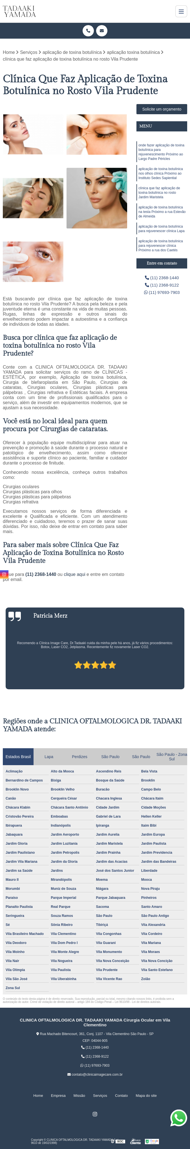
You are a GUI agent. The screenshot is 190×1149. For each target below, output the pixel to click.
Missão (79, 1095)
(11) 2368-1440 (41, 574)
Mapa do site (146, 1095)
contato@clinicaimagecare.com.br (95, 1075)
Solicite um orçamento (162, 109)
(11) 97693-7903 (162, 294)
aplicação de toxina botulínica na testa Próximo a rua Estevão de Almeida (161, 219)
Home (38, 1095)
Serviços (100, 1095)
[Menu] (181, 11)
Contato (121, 1095)
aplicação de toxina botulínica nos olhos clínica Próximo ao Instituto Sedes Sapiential (160, 177)
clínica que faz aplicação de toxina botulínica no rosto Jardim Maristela (159, 198)
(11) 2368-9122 (161, 286)
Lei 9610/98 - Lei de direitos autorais (137, 1002)
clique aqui (74, 574)
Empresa (58, 1095)
